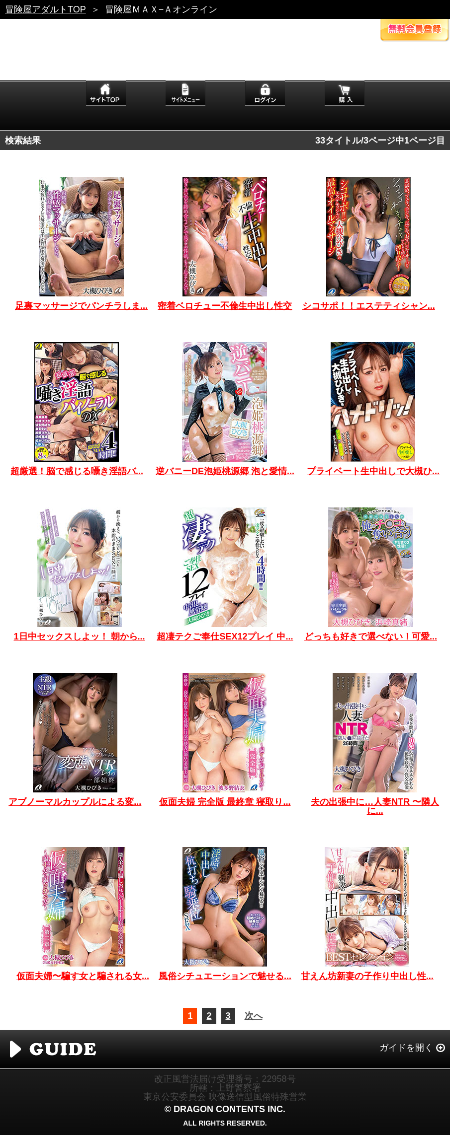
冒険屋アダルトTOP (45, 9)
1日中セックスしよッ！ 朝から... (79, 636)
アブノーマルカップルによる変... (74, 802)
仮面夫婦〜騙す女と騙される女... (82, 976)
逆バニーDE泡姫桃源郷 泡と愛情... (225, 471)
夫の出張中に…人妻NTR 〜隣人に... (375, 806)
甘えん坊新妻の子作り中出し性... (367, 976)
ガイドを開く (406, 1048)
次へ (254, 1016)
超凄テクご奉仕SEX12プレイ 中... (225, 636)
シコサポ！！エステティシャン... (368, 306)
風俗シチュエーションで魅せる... (225, 976)
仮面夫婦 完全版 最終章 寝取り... (224, 802)
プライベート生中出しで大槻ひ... (373, 471)
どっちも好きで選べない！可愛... (370, 636)
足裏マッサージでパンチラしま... (81, 306)
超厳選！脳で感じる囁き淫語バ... (76, 471)
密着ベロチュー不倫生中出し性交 (225, 306)
